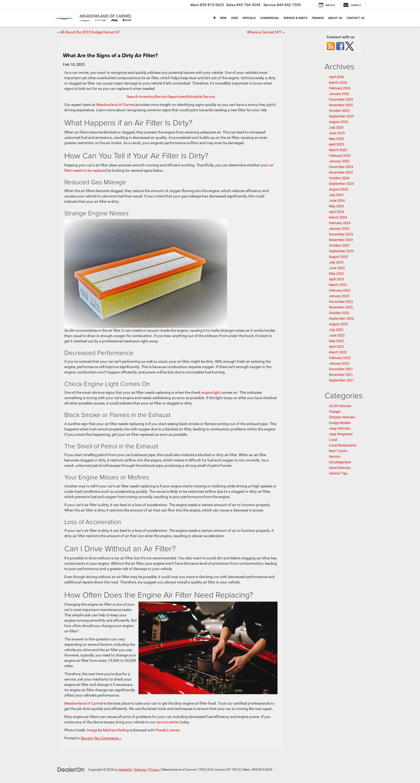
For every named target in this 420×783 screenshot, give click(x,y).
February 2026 (339, 88)
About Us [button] (335, 18)
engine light (211, 392)
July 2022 (336, 330)
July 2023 (336, 262)
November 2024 (341, 172)
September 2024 (341, 184)
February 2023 (339, 290)
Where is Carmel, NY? (264, 32)
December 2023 (341, 234)
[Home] (214, 18)
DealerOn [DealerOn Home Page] (125, 769)
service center (168, 722)
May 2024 (336, 206)
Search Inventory (141, 96)
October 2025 (339, 111)
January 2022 (339, 363)
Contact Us (356, 18)
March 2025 (338, 150)
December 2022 (341, 302)
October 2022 (339, 313)
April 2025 (336, 144)
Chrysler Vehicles (342, 417)
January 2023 (339, 296)
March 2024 (338, 217)
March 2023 (338, 285)
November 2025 (341, 105)
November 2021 (341, 375)
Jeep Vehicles (339, 428)
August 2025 (338, 122)
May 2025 (336, 139)
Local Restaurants (343, 445)
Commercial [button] (269, 18)
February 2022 (339, 358)
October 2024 (339, 178)
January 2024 (339, 229)
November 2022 (341, 307)
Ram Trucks (338, 451)
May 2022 (336, 341)
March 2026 (338, 83)
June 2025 (337, 133)
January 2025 (339, 161)
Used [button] (234, 18)
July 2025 (336, 127)
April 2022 (336, 347)
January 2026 (339, 94)
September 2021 (341, 380)
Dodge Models (340, 423)
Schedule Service (201, 96)
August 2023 (338, 257)
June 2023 (337, 268)
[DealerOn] (71, 769)
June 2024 (337, 200)
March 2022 (338, 352)
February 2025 (339, 156)
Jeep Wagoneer (341, 434)
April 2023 (336, 279)
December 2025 (341, 99)
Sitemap (140, 769)
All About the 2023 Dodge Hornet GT (90, 32)
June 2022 (337, 335)
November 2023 (341, 240)
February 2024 (339, 223)
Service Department (171, 96)
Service (86, 738)
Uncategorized (340, 462)
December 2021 (341, 369)
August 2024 (338, 189)
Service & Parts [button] (295, 18)
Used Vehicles (340, 468)
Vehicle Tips (338, 473)
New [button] (223, 18)
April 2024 (336, 212)
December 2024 (341, 167)
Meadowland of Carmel (116, 104)
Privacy (154, 769)
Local (333, 440)
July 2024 (336, 195)
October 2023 (339, 245)
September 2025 (341, 116)
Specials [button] (249, 18)
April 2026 (336, 77)
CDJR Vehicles (340, 406)
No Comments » (108, 738)
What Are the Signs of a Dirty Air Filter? (110, 55)
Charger (335, 412)
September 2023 (341, 251)
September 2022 (341, 318)
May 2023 (336, 274)
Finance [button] (318, 18)
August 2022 (338, 324)
